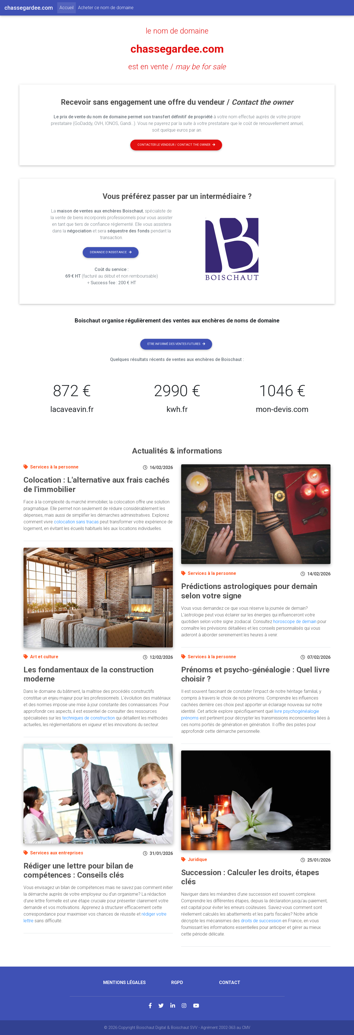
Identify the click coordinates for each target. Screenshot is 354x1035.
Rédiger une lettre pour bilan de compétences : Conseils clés (78, 870)
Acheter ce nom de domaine (106, 7)
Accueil (67, 7)
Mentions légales (124, 982)
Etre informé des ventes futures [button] (176, 344)
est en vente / (177, 66)
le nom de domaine (177, 31)
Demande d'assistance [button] (111, 252)
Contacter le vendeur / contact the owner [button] (176, 145)
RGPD (177, 982)
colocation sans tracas (76, 521)
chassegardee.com (177, 48)
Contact (229, 982)
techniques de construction (88, 718)
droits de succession (261, 920)
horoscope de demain (294, 621)
